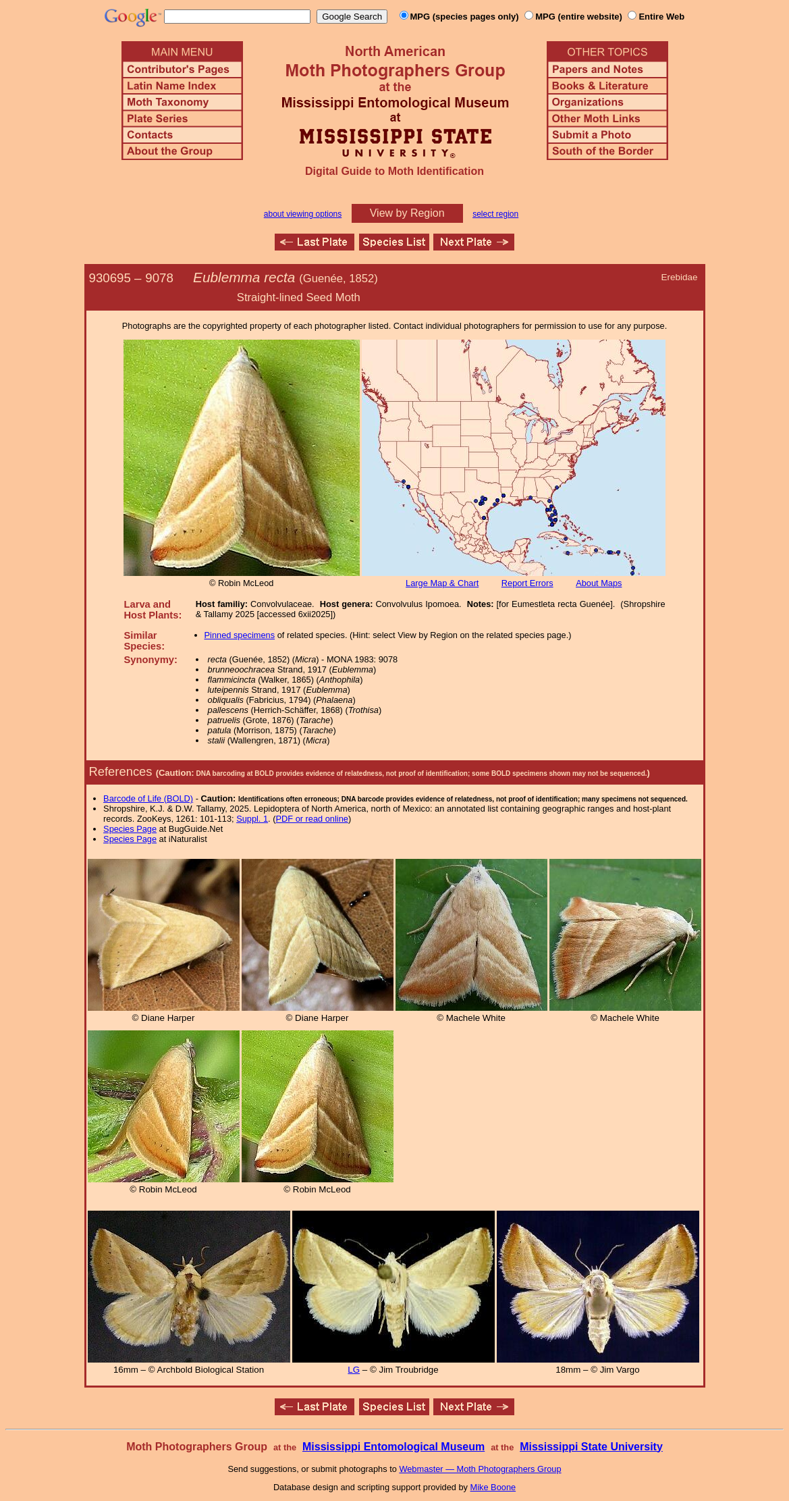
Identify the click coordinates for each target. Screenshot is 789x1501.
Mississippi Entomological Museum (393, 1446)
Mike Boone (493, 1487)
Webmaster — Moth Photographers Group (480, 1469)
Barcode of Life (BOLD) (148, 798)
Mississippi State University (591, 1446)
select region (495, 214)
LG (354, 1370)
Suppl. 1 (252, 819)
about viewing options (303, 214)
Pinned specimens (240, 635)
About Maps (599, 583)
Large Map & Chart (442, 583)
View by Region (407, 213)
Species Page (130, 829)
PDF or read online (311, 819)
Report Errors (527, 583)
